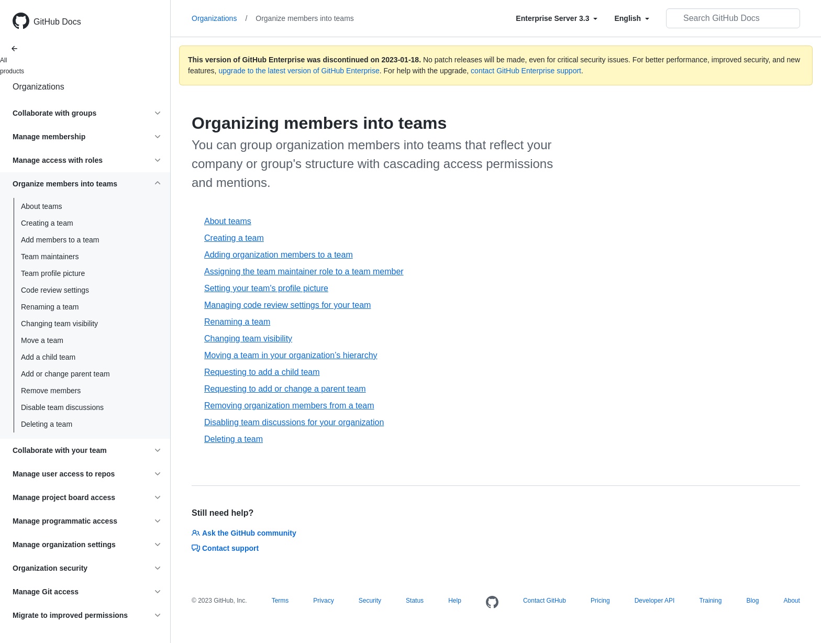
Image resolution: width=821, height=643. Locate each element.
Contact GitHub (544, 600)
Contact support (225, 548)
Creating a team (47, 223)
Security (370, 600)
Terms (280, 600)
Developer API (655, 600)
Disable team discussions (62, 407)
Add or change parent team (65, 374)
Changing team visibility (59, 323)
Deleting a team (46, 424)
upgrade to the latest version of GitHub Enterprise (298, 70)
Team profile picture (53, 273)
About (791, 600)
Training (710, 600)
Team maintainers (50, 256)
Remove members (51, 390)
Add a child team (48, 357)
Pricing (600, 600)
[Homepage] (492, 602)
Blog (752, 600)
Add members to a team (60, 240)
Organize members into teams (305, 18)
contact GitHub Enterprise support (526, 70)
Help (454, 600)
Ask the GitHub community (244, 533)
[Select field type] (556, 18)
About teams (41, 206)
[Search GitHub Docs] (733, 18)
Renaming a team (50, 307)
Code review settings (55, 290)
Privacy (323, 600)
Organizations (38, 86)
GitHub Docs (57, 21)
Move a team (42, 340)
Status (415, 600)
